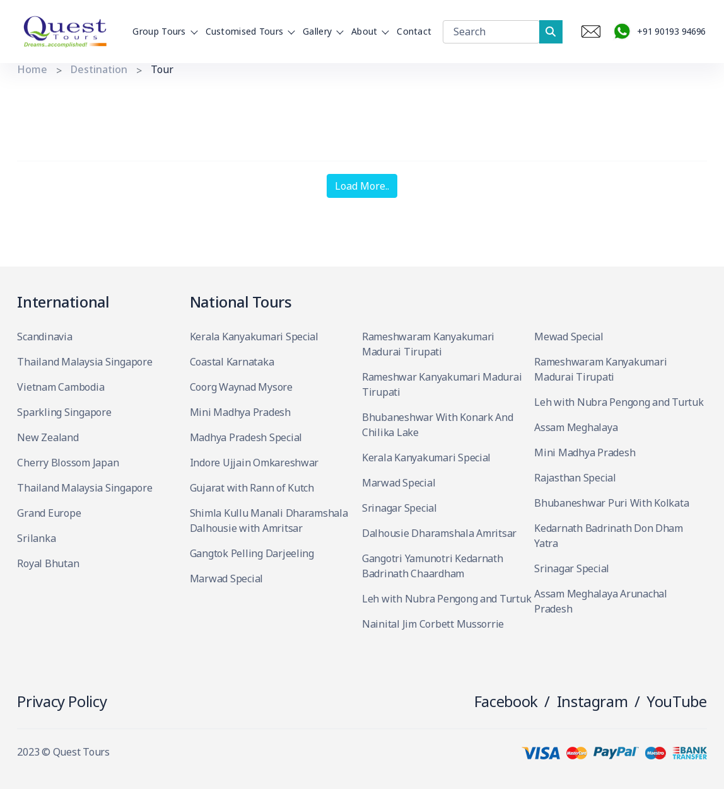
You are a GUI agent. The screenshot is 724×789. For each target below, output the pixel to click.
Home (32, 69)
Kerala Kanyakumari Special (254, 336)
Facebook (506, 701)
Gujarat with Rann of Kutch (252, 488)
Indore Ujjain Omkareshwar (254, 462)
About (368, 31)
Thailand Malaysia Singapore (84, 362)
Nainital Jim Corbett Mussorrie (433, 624)
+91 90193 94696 (659, 31)
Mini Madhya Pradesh (240, 412)
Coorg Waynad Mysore (241, 387)
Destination (99, 69)
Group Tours (162, 31)
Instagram (592, 701)
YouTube (676, 701)
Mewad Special (569, 336)
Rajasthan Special (575, 478)
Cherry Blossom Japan (68, 462)
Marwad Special (226, 578)
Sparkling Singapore (64, 412)
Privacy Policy (62, 701)
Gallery (321, 31)
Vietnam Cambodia (60, 387)
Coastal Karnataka (232, 362)
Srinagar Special (399, 508)
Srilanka (36, 538)
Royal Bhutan (48, 563)
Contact (414, 31)
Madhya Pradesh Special (246, 437)
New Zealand (47, 437)
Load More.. (362, 186)
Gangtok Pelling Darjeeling (252, 553)
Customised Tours (248, 31)
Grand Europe (49, 513)
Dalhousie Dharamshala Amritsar (439, 533)
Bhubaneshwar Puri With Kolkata (611, 503)
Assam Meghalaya (575, 427)
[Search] (491, 31)
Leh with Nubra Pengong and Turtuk (446, 599)
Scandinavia (44, 336)
